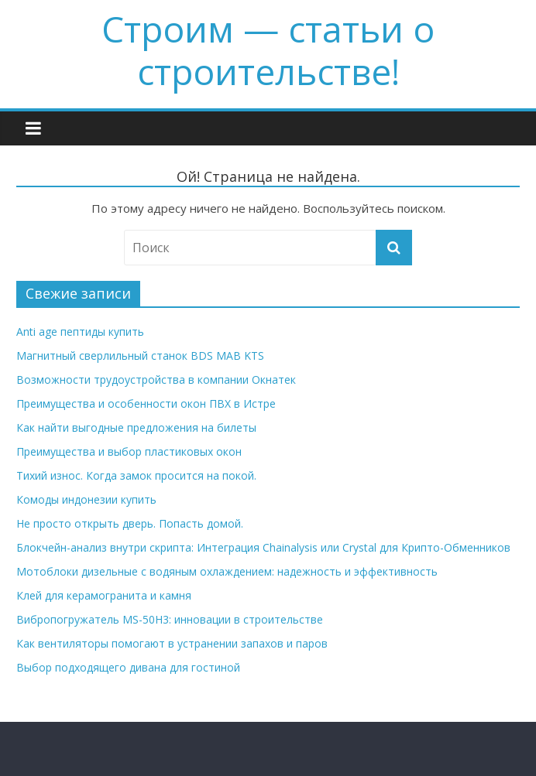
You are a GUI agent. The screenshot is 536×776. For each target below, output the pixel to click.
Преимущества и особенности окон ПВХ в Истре (146, 403)
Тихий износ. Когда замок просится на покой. (136, 475)
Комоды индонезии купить (86, 499)
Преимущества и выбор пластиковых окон (129, 451)
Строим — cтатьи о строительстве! (268, 50)
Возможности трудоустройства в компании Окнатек (156, 379)
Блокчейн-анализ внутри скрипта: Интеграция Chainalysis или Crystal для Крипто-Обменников (263, 547)
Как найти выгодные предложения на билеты (136, 427)
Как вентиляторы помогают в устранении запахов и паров (172, 643)
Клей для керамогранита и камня (103, 595)
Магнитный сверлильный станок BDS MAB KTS (140, 355)
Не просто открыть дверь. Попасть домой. (129, 523)
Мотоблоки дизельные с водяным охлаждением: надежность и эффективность (227, 571)
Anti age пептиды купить (80, 331)
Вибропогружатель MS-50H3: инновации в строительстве (169, 619)
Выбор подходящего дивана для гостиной (128, 667)
